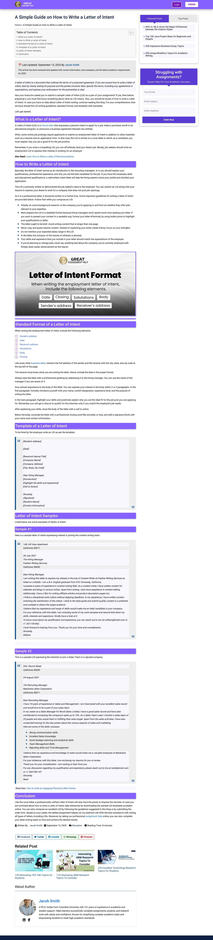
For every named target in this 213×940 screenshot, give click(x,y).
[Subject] (168, 101)
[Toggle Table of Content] (130, 32)
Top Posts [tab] (183, 18)
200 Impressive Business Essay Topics (164, 46)
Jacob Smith (72, 64)
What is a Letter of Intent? (30, 37)
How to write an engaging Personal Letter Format (50, 788)
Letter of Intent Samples (29, 51)
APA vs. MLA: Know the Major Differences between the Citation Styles (166, 28)
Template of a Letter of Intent (32, 47)
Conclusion (23, 54)
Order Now (169, 119)
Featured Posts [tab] (154, 18)
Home (18, 25)
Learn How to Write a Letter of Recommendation (50, 156)
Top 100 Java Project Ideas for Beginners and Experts (168, 37)
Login (177, 4)
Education (77, 825)
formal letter (47, 125)
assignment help (94, 816)
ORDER (191, 4)
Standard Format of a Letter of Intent (35, 44)
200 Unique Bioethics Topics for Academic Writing (166, 54)
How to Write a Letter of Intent (32, 40)
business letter (38, 363)
